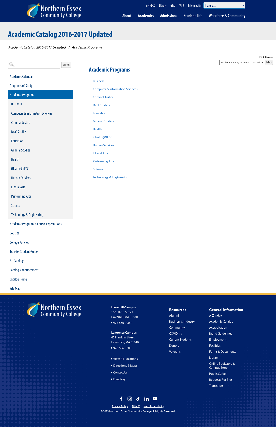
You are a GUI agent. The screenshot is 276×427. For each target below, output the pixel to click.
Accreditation (218, 327)
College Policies (19, 242)
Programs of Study (21, 85)
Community (177, 327)
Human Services (21, 177)
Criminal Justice (20, 122)
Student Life (193, 15)
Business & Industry (182, 321)
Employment (217, 339)
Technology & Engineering (27, 214)
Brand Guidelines (220, 333)
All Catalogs (17, 260)
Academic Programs (22, 94)
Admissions (168, 15)
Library (214, 357)
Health (15, 159)
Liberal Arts (18, 186)
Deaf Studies (18, 131)
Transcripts (216, 386)
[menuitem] (40, 76)
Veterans (175, 351)
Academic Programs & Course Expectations (36, 223)
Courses (14, 232)
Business (16, 103)
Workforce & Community (227, 15)
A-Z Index (215, 315)
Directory (119, 379)
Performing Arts (21, 196)
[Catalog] (241, 62)
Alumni (174, 315)
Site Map (15, 288)
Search (66, 64)
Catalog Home (18, 279)
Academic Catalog (221, 321)
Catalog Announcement (24, 269)
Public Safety (218, 373)
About (126, 15)
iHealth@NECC (19, 168)
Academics (146, 15)
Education (17, 140)
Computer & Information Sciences (31, 113)
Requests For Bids (220, 380)
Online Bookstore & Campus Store (222, 365)
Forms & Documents (222, 351)
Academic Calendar (21, 76)
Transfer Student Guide (24, 251)
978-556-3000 (122, 323)
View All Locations (125, 359)
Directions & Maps (125, 365)
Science (15, 205)
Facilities (215, 345)
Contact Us (120, 372)
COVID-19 (175, 333)
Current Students (180, 339)
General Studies (20, 149)
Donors (174, 345)
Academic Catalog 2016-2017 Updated (37, 47)
